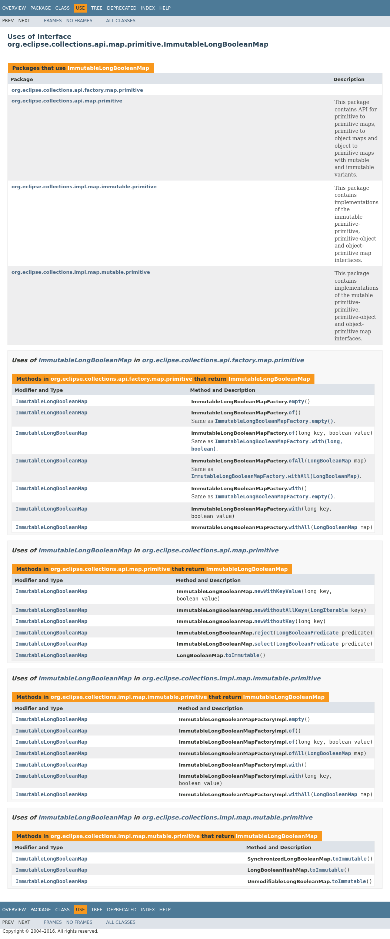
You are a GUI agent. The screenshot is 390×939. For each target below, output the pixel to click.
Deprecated (122, 8)
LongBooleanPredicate (307, 633)
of (292, 412)
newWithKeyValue (277, 591)
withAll (299, 527)
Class (62, 8)
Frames (53, 20)
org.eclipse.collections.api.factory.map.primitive (77, 90)
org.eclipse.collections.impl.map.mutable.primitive (80, 272)
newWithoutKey (274, 621)
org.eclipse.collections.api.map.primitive (67, 101)
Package (40, 8)
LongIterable (329, 610)
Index (148, 8)
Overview (14, 8)
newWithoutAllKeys (280, 610)
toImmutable (242, 655)
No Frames (79, 20)
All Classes (121, 20)
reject (263, 633)
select (263, 644)
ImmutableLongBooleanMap (108, 68)
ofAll (296, 461)
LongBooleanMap (329, 461)
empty (296, 401)
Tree (97, 8)
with (295, 488)
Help (165, 8)
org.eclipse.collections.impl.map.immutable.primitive (84, 186)
